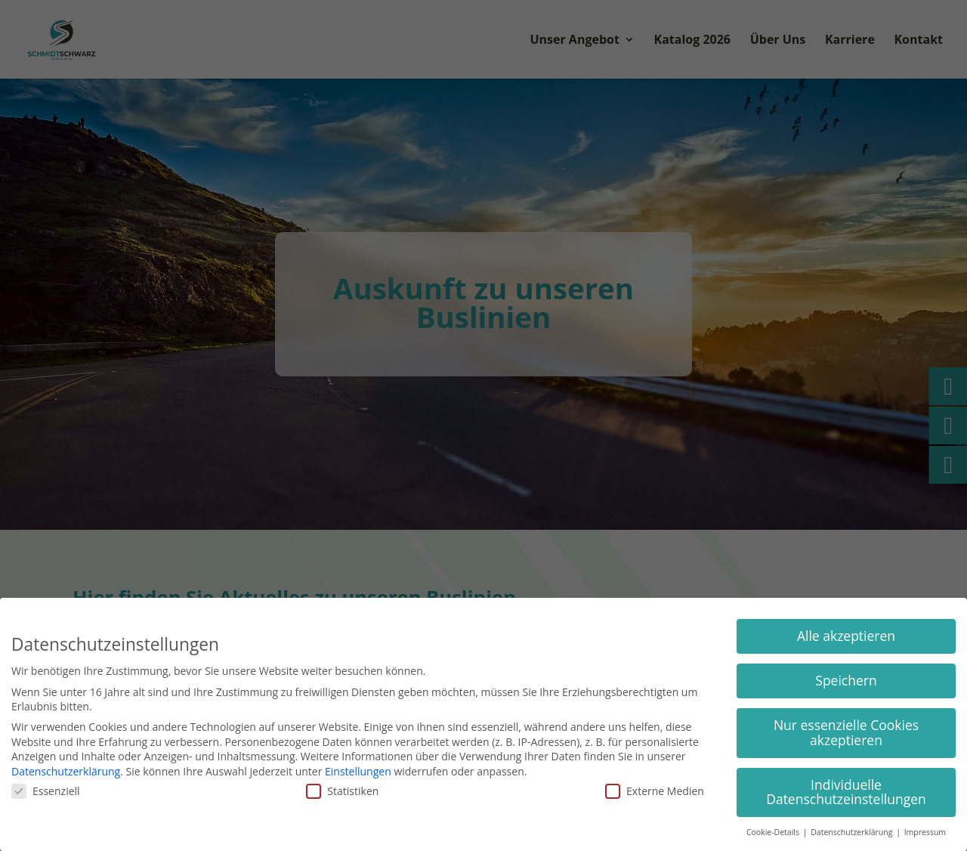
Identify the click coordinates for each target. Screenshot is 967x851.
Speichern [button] (845, 680)
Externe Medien (654, 791)
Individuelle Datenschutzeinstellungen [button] (846, 792)
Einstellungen (358, 771)
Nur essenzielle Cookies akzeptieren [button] (846, 732)
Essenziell (45, 791)
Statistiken (342, 791)
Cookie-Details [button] (774, 832)
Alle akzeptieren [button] (846, 636)
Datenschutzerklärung (65, 771)
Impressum (925, 832)
